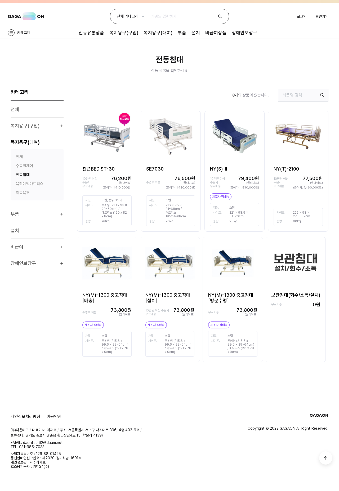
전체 (15, 109)
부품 (182, 32)
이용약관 (54, 416)
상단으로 (325, 458)
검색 (220, 17)
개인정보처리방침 (25, 416)
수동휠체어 (24, 165)
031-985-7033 (31, 447)
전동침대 (23, 174)
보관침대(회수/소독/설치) (295, 295)
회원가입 (322, 16)
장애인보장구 (244, 32)
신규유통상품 (91, 32)
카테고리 (23, 32)
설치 (195, 32)
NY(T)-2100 (286, 169)
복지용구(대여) (158, 32)
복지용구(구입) (123, 32)
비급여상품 (215, 32)
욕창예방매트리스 (29, 183)
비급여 (17, 247)
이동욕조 (23, 192)
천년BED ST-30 (98, 169)
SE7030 (155, 169)
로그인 (301, 16)
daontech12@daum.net (43, 442)
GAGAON (26, 16)
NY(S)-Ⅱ (218, 169)
